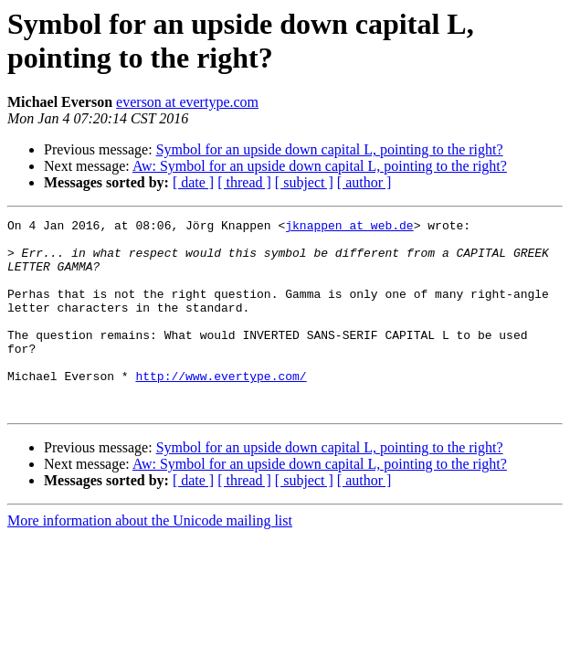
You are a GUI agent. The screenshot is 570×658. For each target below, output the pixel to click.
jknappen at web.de (349, 227)
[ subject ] (304, 182)
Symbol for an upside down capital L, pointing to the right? (329, 149)
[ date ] (193, 182)
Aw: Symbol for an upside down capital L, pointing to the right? (319, 166)
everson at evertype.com (187, 102)
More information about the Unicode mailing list (149, 559)
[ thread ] (244, 182)
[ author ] (364, 182)
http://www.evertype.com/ (220, 408)
